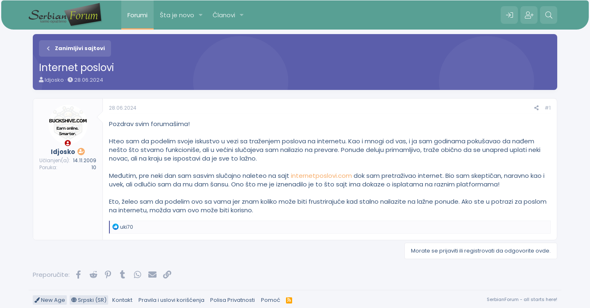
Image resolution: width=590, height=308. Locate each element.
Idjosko (54, 80)
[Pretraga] (548, 15)
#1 (548, 107)
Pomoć (270, 300)
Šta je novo (177, 15)
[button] (200, 15)
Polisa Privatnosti (232, 300)
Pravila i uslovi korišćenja (171, 300)
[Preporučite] (536, 108)
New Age (49, 300)
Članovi (224, 15)
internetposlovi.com (321, 175)
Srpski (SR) (89, 300)
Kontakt (122, 300)
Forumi (137, 15)
